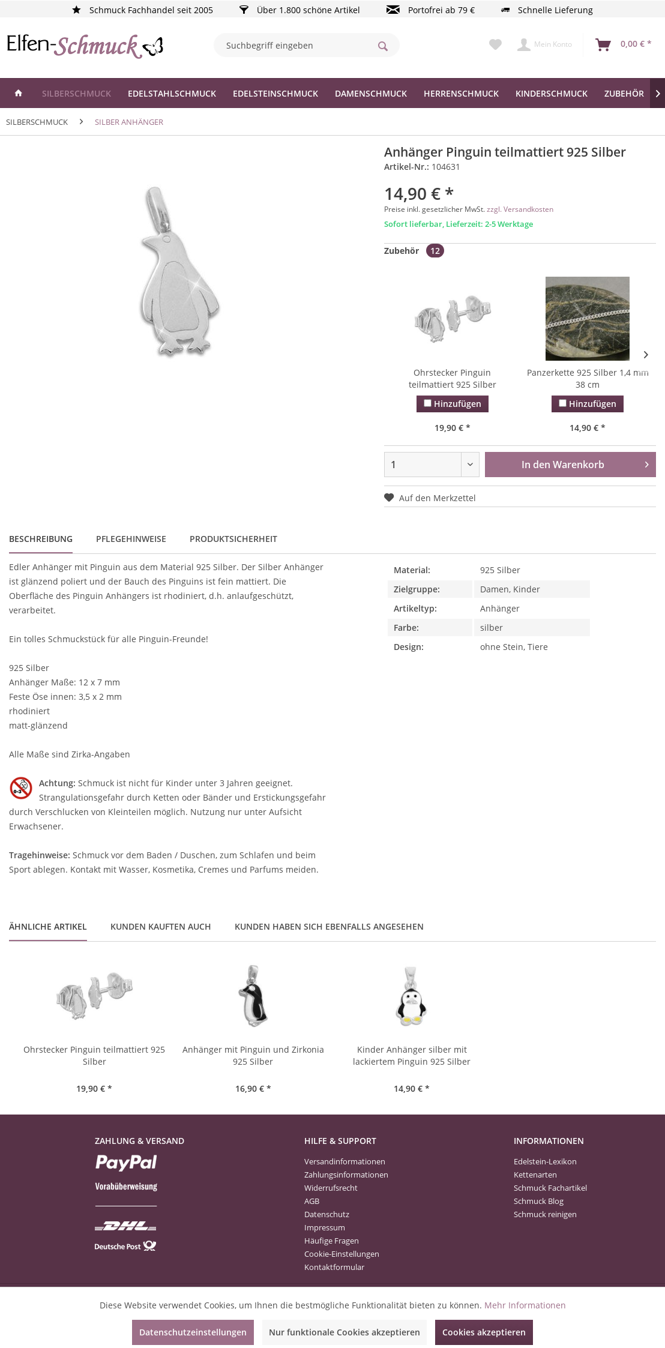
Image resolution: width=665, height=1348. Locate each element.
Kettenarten (535, 1174)
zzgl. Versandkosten (520, 209)
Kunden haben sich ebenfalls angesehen (329, 926)
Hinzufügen (452, 403)
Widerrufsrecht (331, 1187)
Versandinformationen (344, 1161)
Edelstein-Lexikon (545, 1161)
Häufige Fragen (331, 1240)
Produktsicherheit (233, 538)
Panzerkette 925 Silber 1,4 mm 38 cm (588, 378)
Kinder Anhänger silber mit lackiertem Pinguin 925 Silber (412, 1055)
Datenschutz (326, 1214)
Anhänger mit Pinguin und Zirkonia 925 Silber (253, 1055)
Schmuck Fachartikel (550, 1187)
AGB (311, 1201)
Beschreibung (41, 538)
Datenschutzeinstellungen (193, 1332)
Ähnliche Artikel (48, 926)
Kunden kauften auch (160, 926)
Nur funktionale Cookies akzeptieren (344, 1332)
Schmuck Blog (539, 1201)
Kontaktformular (334, 1267)
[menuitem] (307, 45)
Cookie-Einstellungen (341, 1253)
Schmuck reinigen (545, 1214)
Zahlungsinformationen (346, 1174)
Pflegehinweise (131, 538)
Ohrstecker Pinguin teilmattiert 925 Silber (452, 378)
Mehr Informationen (525, 1305)
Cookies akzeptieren (484, 1332)
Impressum (324, 1227)
